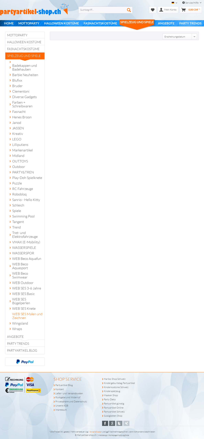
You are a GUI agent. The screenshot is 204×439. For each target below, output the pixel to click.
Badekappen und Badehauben (24, 67)
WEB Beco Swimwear (20, 275)
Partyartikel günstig (114, 403)
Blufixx (17, 80)
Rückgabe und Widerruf (67, 397)
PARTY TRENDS (18, 343)
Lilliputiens (20, 145)
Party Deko (110, 399)
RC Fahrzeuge (22, 189)
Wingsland (20, 323)
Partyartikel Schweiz (114, 411)
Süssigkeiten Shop (113, 415)
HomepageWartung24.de (118, 435)
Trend (16, 227)
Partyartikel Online (113, 407)
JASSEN (18, 128)
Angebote (15, 336)
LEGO (16, 139)
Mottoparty (17, 35)
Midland (18, 156)
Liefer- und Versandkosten (69, 393)
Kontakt (59, 389)
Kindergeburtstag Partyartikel (119, 383)
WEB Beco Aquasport (20, 266)
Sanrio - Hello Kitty (26, 200)
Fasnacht (19, 112)
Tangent (18, 222)
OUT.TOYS (20, 161)
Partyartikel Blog (22, 350)
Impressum (61, 409)
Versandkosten (95, 432)
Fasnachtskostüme (23, 49)
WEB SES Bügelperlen (21, 301)
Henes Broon (22, 117)
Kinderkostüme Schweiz (116, 387)
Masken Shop (111, 395)
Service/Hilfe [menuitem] (190, 2)
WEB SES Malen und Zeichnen (27, 316)
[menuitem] (100, 9)
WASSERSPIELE (24, 248)
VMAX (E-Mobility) (26, 242)
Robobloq (19, 194)
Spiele (16, 211)
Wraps (17, 329)
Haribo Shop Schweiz (114, 379)
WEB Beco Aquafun (26, 259)
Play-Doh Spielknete (27, 178)
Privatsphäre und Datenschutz (71, 401)
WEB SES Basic (23, 294)
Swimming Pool (23, 216)
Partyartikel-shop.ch (86, 435)
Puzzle (17, 183)
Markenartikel (22, 150)
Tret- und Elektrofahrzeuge (25, 235)
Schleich (18, 205)
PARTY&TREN (23, 172)
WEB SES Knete (24, 308)
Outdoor (18, 167)
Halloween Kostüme (24, 42)
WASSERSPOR (23, 253)
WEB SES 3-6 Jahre (26, 288)
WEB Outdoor (23, 283)
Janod (16, 123)
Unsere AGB (61, 405)
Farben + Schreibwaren (22, 104)
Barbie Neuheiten (25, 75)
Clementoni (20, 91)
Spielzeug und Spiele (24, 56)
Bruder (17, 86)
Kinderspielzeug (112, 391)
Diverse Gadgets (24, 97)
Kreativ (17, 134)
